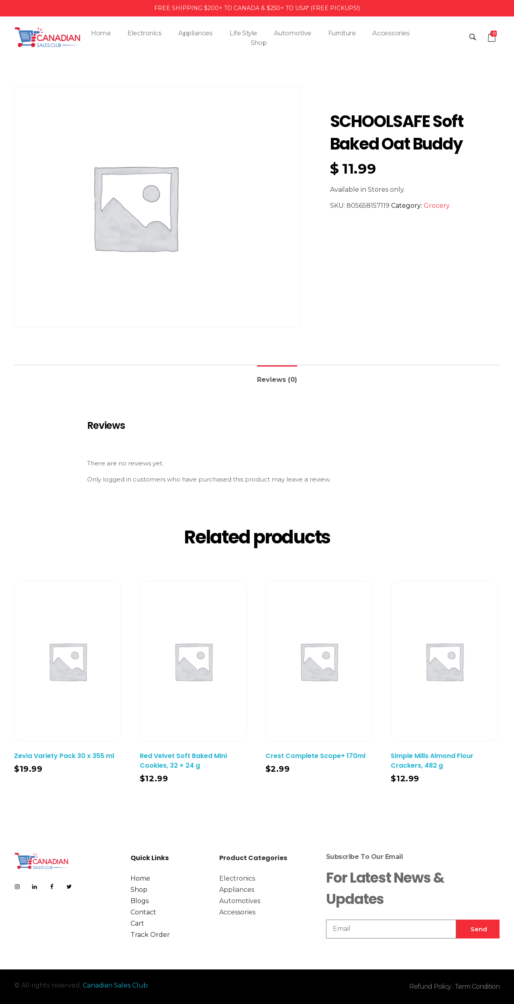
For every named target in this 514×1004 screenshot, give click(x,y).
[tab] (277, 376)
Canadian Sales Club (115, 985)
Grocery (437, 205)
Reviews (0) (277, 379)
